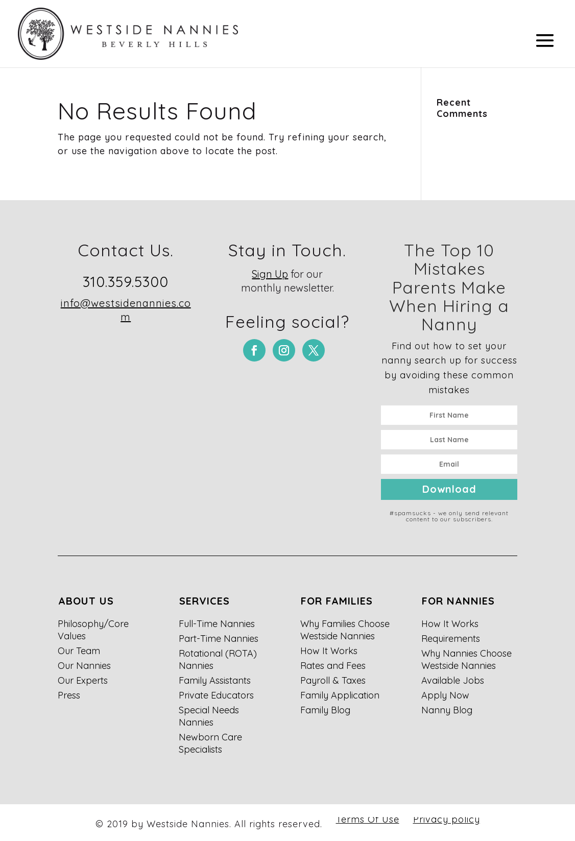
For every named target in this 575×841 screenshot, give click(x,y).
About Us (86, 600)
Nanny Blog (446, 710)
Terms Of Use (367, 819)
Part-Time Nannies (218, 638)
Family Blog (325, 710)
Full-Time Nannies (217, 624)
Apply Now (445, 695)
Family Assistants (215, 680)
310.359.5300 (126, 282)
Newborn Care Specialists (210, 743)
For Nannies (458, 600)
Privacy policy (446, 819)
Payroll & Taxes (333, 680)
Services (204, 600)
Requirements (450, 638)
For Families (337, 600)
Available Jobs (452, 680)
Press (69, 695)
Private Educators (216, 695)
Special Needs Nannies (209, 716)
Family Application (339, 695)
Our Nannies (84, 665)
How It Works (328, 651)
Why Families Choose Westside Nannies (345, 630)
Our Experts (83, 680)
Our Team (79, 651)
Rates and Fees (333, 665)
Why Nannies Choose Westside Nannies (466, 659)
